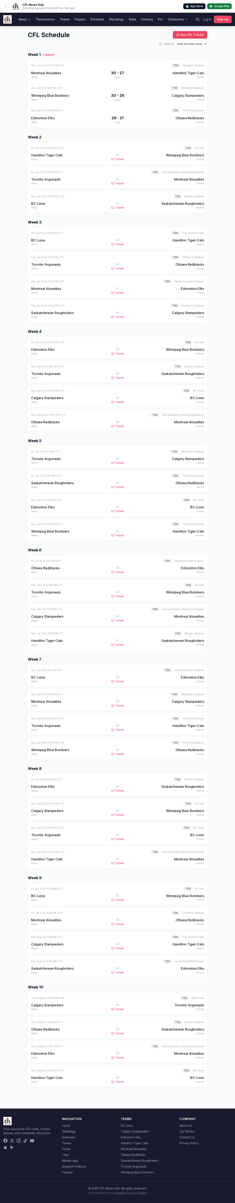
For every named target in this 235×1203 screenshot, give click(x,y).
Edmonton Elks (131, 1137)
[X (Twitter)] (12, 1141)
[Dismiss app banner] (5, 6)
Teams (65, 19)
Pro (160, 19)
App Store (194, 6)
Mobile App (70, 1160)
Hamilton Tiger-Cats (134, 1143)
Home (66, 1125)
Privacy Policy (189, 1143)
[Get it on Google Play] (12, 1147)
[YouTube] (32, 1141)
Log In (207, 19)
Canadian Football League (131, 1192)
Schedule (97, 19)
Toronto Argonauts (134, 1166)
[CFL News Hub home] (7, 19)
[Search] (198, 19)
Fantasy (147, 19)
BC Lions (127, 1125)
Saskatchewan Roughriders (140, 1160)
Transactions (45, 19)
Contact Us (187, 1137)
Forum (66, 1149)
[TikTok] (25, 1141)
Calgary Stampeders (135, 1131)
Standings (116, 19)
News (25, 19)
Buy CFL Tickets (190, 34)
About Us (186, 1125)
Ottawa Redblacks (133, 1154)
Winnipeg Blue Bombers (137, 1172)
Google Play (219, 6)
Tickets (117, 159)
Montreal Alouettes (134, 1149)
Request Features (74, 1166)
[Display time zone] (191, 44)
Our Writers (187, 1131)
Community (178, 19)
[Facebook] (5, 1141)
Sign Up (222, 19)
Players (80, 19)
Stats (132, 19)
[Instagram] (19, 1141)
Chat (65, 1154)
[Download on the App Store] (5, 1147)
